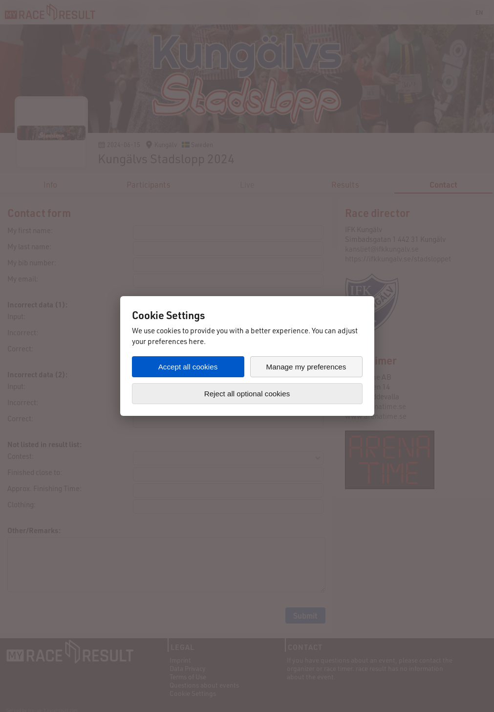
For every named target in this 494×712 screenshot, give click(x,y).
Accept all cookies (188, 367)
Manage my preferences (306, 367)
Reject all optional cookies (247, 393)
